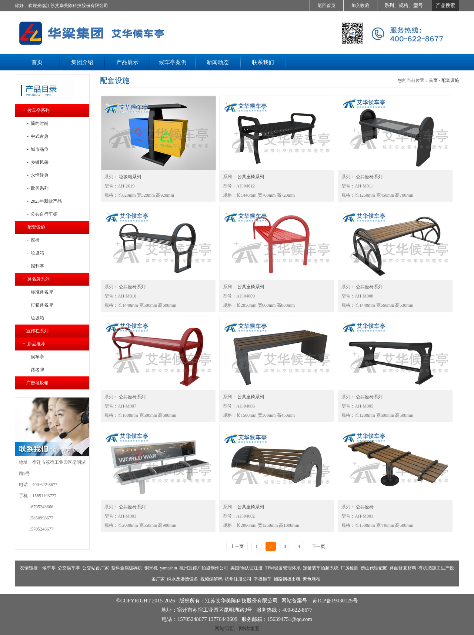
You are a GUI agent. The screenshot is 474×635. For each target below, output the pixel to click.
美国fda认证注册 (246, 568)
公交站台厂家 (95, 568)
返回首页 (327, 5)
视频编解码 (211, 579)
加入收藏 (360, 5)
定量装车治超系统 (320, 568)
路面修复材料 (403, 568)
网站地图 (249, 628)
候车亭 (49, 568)
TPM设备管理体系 (283, 568)
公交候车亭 (69, 568)
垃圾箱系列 (129, 176)
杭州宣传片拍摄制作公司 (203, 568)
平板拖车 (262, 579)
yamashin (168, 568)
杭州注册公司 (238, 579)
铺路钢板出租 (287, 579)
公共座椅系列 (250, 176)
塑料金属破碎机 (126, 568)
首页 (433, 80)
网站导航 (224, 628)
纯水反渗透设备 (182, 579)
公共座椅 (364, 506)
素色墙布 (311, 579)
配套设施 (450, 80)
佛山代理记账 (374, 568)
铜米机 (151, 568)
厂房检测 (349, 568)
